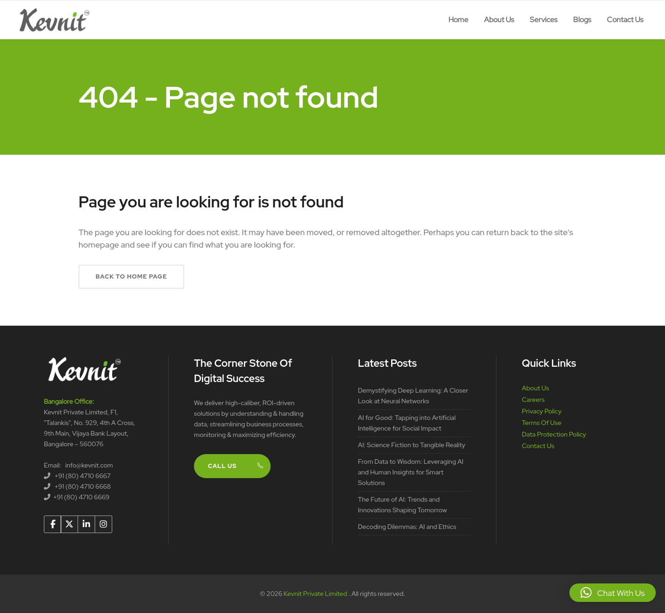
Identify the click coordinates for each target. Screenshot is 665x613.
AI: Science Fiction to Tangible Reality (412, 445)
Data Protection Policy (554, 434)
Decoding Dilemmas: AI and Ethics (407, 526)
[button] (612, 592)
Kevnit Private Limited (316, 593)
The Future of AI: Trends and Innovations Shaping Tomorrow (402, 504)
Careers (533, 399)
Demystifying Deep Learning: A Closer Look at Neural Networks (413, 395)
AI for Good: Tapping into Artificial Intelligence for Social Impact (407, 422)
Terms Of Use (542, 423)
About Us (535, 388)
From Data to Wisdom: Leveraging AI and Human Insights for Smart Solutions (410, 472)
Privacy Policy (542, 411)
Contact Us (538, 446)
